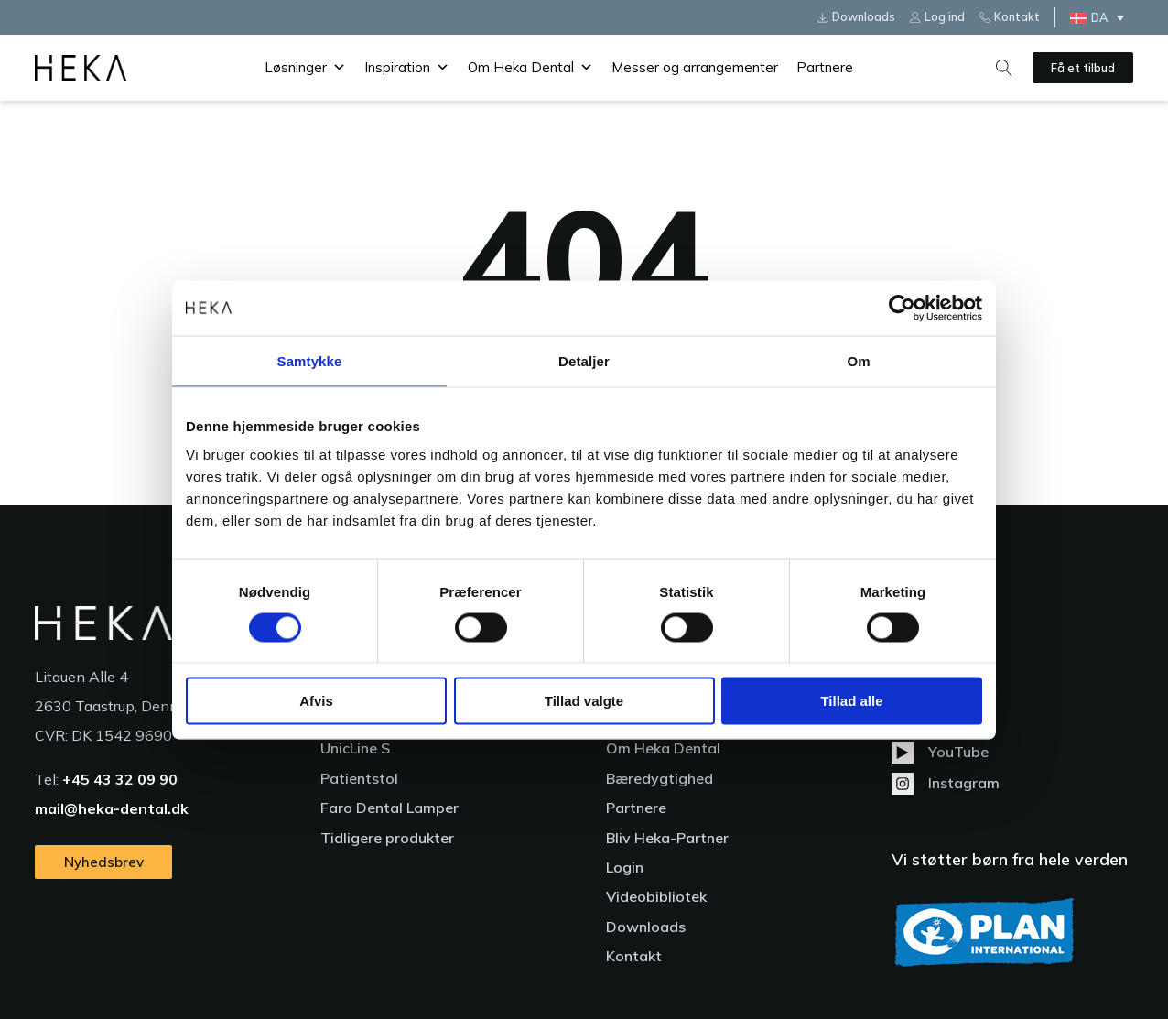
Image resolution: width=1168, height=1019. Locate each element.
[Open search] (1004, 68)
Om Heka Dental (530, 67)
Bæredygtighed (659, 778)
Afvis (316, 701)
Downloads (646, 926)
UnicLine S (355, 748)
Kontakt (634, 956)
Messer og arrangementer (694, 67)
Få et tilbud (1083, 67)
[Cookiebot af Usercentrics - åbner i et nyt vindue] (902, 307)
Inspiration (406, 67)
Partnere (824, 67)
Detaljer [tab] (584, 360)
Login (624, 867)
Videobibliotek (656, 896)
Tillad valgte (584, 701)
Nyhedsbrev (104, 862)
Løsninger (305, 67)
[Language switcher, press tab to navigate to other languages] (1101, 17)
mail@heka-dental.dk (112, 808)
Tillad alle (851, 701)
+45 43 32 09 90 (120, 779)
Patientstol (359, 778)
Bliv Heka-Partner (667, 838)
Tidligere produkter (387, 838)
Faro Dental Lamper (389, 807)
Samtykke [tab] (309, 360)
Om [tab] (858, 360)
